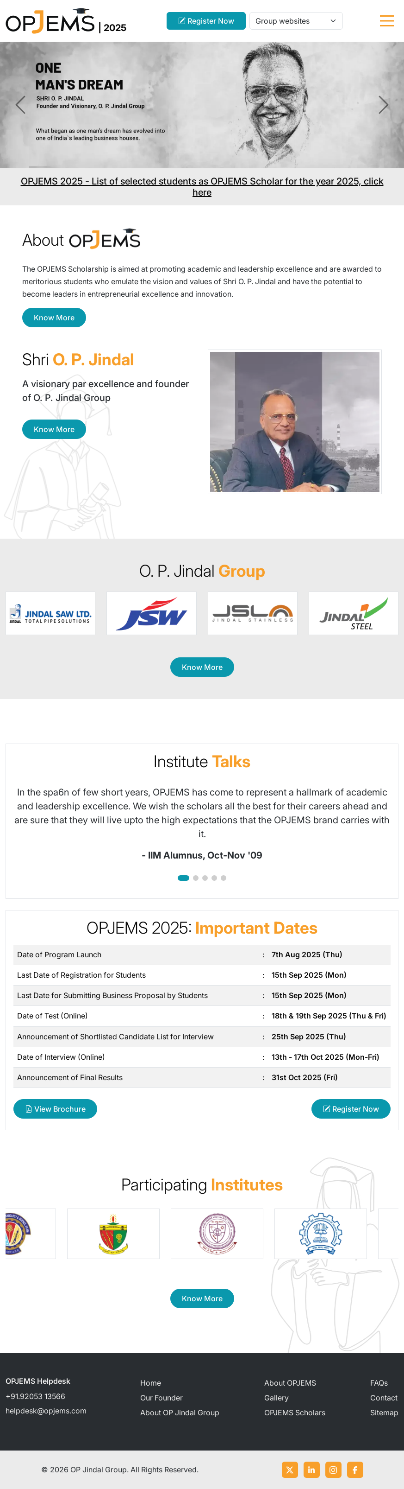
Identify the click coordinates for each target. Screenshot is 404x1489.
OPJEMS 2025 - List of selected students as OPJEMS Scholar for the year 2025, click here (202, 187)
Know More (54, 317)
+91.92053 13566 (35, 1396)
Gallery (276, 1397)
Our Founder (161, 1397)
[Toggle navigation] (386, 20)
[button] (183, 878)
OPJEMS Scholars (294, 1412)
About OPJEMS (290, 1382)
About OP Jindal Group (179, 1412)
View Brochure (55, 1109)
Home (150, 1382)
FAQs (379, 1382)
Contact (384, 1397)
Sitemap (384, 1412)
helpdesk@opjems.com (46, 1410)
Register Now (206, 20)
